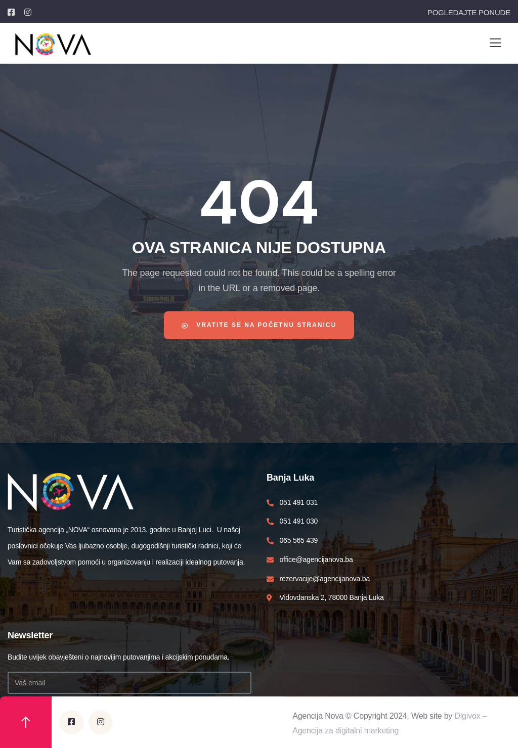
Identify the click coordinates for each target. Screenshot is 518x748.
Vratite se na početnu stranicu (259, 325)
